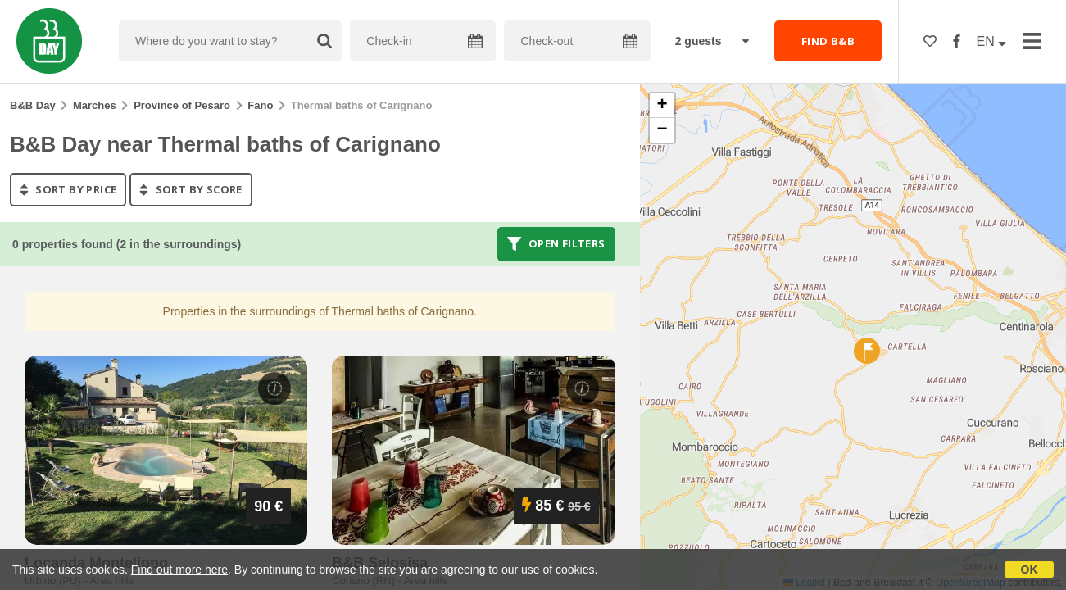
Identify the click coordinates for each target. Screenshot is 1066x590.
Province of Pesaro (182, 105)
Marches (94, 105)
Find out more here (179, 569)
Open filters (556, 244)
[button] (867, 351)
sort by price (68, 189)
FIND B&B (828, 41)
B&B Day (33, 105)
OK (1029, 569)
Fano (260, 105)
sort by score (190, 189)
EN (992, 41)
